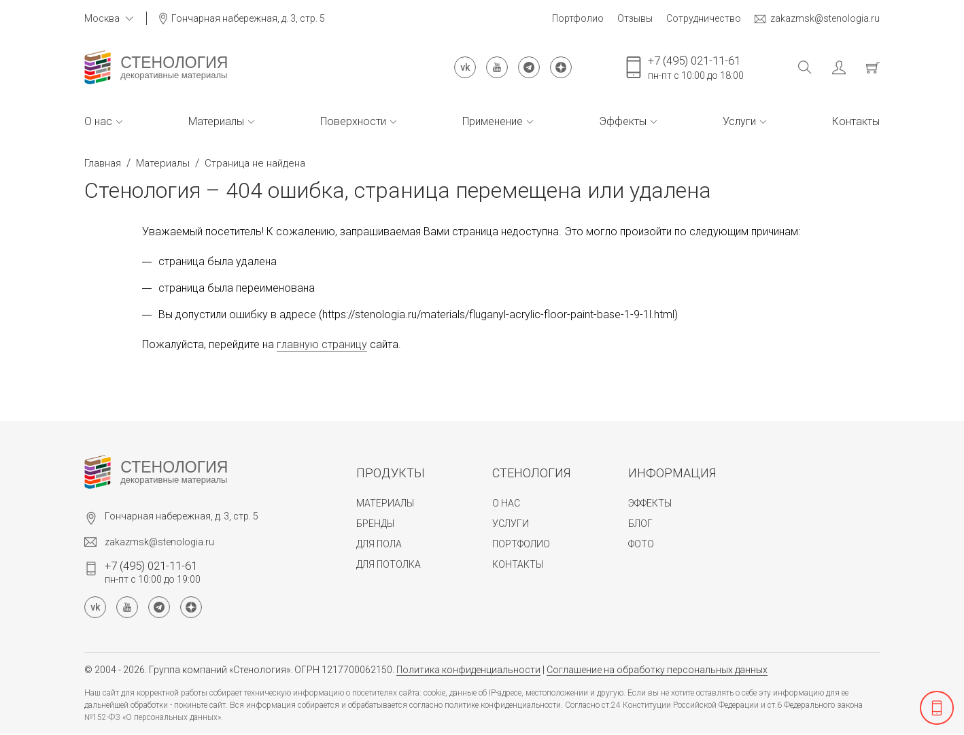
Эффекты (628, 121)
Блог (640, 523)
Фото (641, 544)
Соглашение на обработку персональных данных (657, 669)
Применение (497, 121)
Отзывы (635, 18)
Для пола (379, 544)
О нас (103, 121)
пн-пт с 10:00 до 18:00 (696, 67)
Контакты (856, 121)
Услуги (744, 121)
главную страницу (322, 344)
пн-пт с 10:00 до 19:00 (153, 572)
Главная (102, 163)
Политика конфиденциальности (468, 669)
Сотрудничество (703, 18)
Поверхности (358, 121)
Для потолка (388, 564)
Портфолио (578, 18)
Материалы (221, 121)
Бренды (375, 523)
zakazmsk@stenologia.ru (817, 18)
